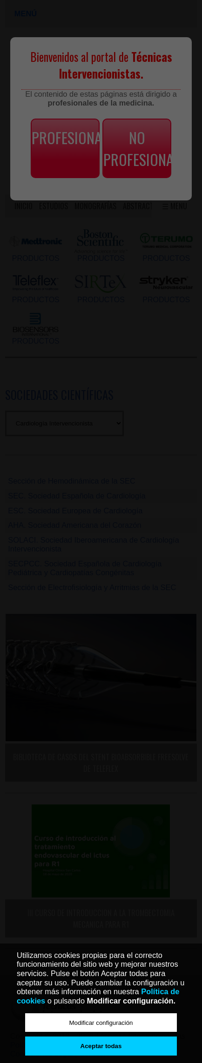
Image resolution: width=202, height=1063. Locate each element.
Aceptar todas (101, 1046)
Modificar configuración (101, 1022)
